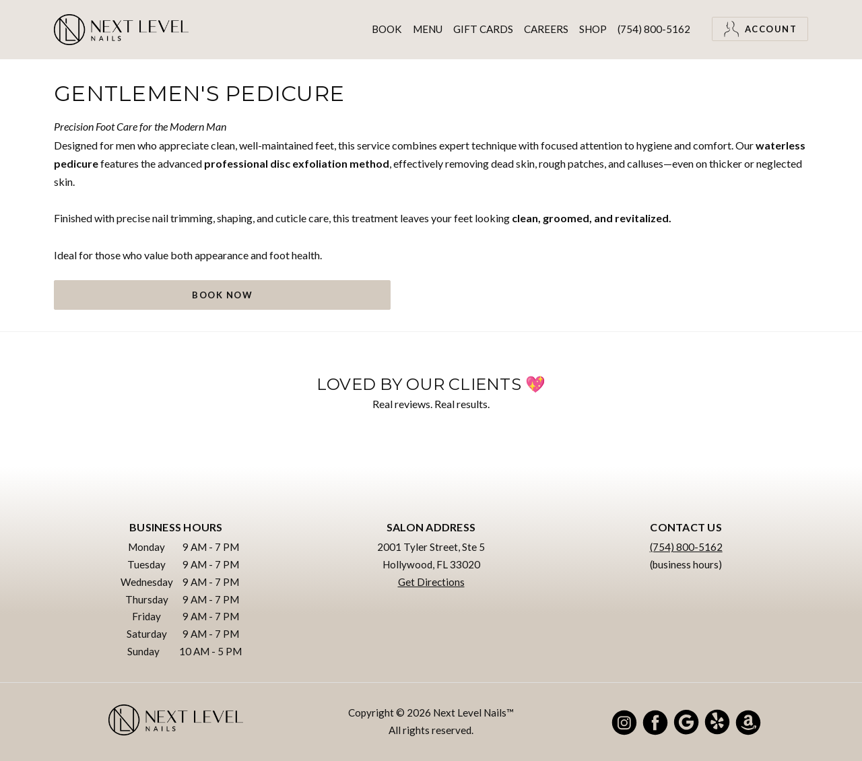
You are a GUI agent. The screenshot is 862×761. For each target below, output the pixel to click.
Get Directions (431, 582)
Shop (593, 29)
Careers (546, 29)
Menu (427, 29)
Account (760, 29)
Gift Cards (483, 29)
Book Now (222, 295)
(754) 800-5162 (654, 29)
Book (387, 29)
